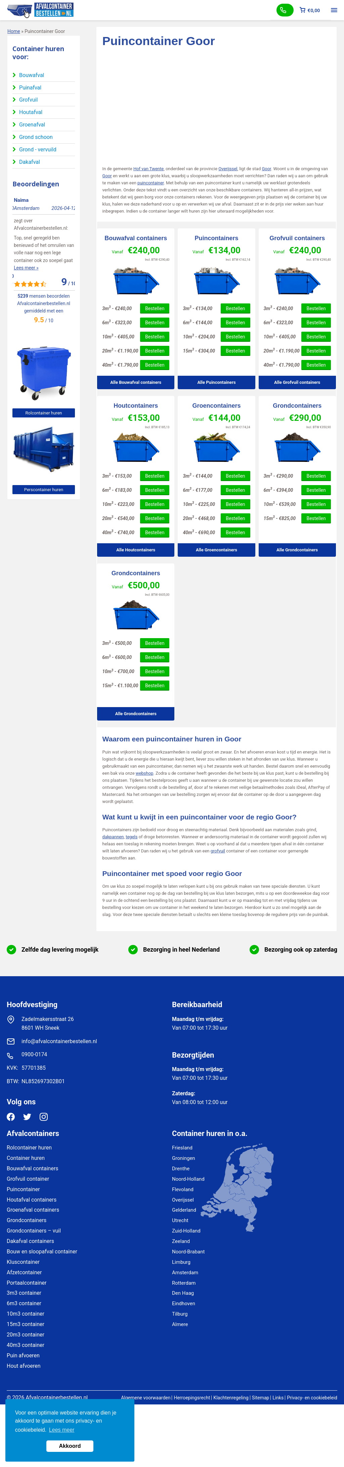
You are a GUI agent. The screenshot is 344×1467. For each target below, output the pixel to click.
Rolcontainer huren (44, 412)
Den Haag (183, 1293)
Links (278, 1397)
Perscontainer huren (43, 489)
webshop (145, 773)
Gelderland (184, 1210)
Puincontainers (216, 238)
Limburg (181, 1262)
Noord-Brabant (188, 1252)
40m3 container (25, 1345)
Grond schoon (36, 137)
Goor (266, 168)
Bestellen (154, 308)
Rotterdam (184, 1283)
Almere (180, 1324)
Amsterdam (185, 1273)
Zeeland (181, 1241)
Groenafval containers (33, 1210)
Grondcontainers (297, 405)
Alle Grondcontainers (297, 549)
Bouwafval (31, 75)
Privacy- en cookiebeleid (312, 1397)
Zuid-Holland (186, 1231)
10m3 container (25, 1314)
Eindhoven (183, 1303)
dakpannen (113, 836)
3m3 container (24, 1293)
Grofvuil (28, 100)
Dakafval (29, 162)
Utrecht (180, 1220)
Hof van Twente (148, 168)
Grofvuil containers (297, 238)
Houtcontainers (136, 405)
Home (13, 31)
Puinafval (30, 87)
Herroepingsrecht (192, 1397)
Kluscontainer (23, 1262)
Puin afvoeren (23, 1355)
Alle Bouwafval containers (135, 382)
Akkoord (70, 1446)
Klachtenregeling (230, 1397)
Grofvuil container (28, 1179)
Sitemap (260, 1397)
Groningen (183, 1158)
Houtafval (30, 112)
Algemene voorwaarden (145, 1397)
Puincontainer (23, 1189)
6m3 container (24, 1303)
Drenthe (180, 1169)
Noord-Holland (188, 1179)
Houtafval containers (31, 1200)
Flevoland (183, 1189)
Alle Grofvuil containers (297, 382)
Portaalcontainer (26, 1283)
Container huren (26, 1158)
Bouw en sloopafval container (42, 1251)
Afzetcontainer (24, 1272)
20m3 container (25, 1334)
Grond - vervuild (37, 149)
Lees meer (62, 1430)
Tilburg (179, 1314)
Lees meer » (24, 260)
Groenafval (32, 124)
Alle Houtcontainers (135, 549)
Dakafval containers (30, 1241)
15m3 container (25, 1324)
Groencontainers (216, 405)
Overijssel (227, 168)
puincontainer (150, 182)
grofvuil (218, 850)
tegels (131, 836)
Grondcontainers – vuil (34, 1230)
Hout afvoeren (24, 1366)
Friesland (182, 1148)
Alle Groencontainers (216, 549)
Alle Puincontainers (216, 382)
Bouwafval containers (135, 238)
